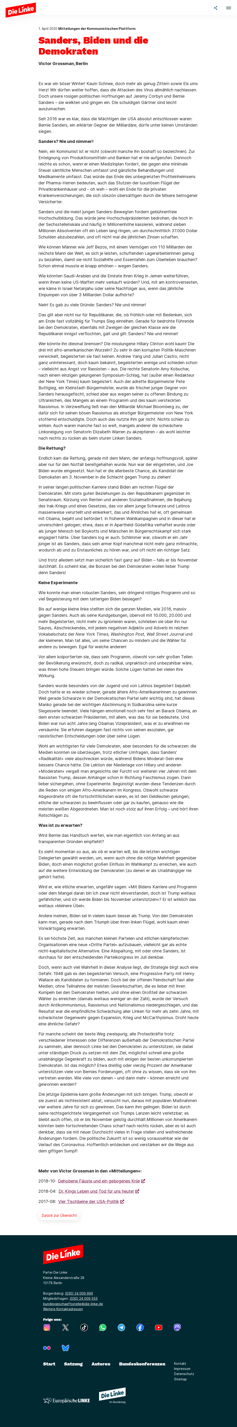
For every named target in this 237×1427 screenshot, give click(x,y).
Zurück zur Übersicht (59, 1215)
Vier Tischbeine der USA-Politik (88, 1201)
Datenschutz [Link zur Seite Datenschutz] (184, 1374)
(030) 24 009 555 (84, 1298)
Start (49, 1364)
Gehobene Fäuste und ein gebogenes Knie (99, 1181)
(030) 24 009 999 (79, 1293)
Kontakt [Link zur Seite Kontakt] (180, 1363)
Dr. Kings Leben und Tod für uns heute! (96, 1191)
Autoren (101, 1364)
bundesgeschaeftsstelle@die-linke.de (73, 1304)
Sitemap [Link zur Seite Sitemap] (180, 1379)
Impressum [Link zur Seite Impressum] (182, 1369)
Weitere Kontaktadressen (63, 1309)
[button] (228, 7)
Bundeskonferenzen (142, 1364)
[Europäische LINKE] (66, 1400)
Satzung (73, 1364)
